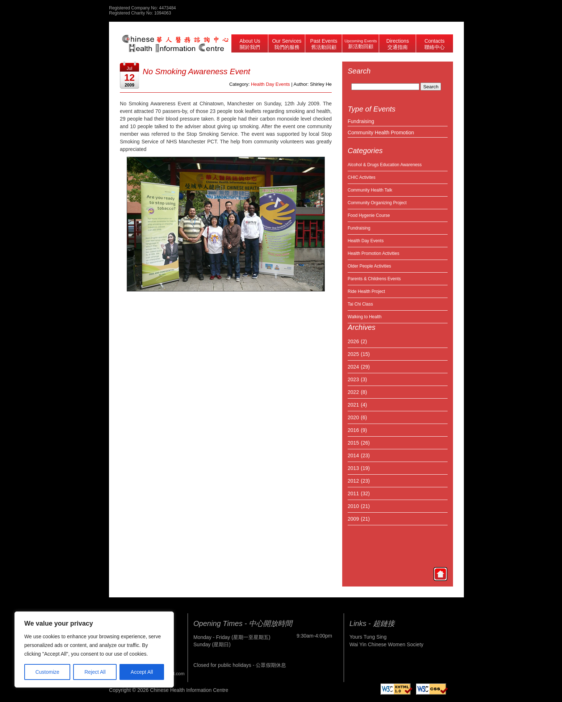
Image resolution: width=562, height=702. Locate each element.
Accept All (142, 672)
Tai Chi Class (360, 304)
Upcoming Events (360, 44)
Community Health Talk (370, 190)
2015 (353, 443)
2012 (353, 481)
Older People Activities (369, 266)
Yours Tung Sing (367, 637)
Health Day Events (365, 240)
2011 (353, 493)
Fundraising (361, 121)
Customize (47, 672)
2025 (353, 354)
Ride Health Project (366, 291)
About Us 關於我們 (249, 44)
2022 (353, 392)
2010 (353, 506)
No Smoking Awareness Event (196, 71)
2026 (353, 341)
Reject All (94, 672)
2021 (353, 405)
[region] (94, 649)
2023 (353, 379)
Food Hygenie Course (369, 215)
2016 (353, 430)
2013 (353, 468)
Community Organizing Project (377, 202)
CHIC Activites (362, 177)
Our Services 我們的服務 (286, 44)
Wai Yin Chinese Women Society (386, 644)
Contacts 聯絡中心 (434, 44)
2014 (353, 455)
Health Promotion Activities (373, 253)
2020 (353, 417)
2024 (353, 367)
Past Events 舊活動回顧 (323, 44)
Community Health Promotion (381, 132)
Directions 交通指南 (397, 44)
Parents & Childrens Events (374, 278)
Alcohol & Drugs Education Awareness (385, 164)
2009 (353, 519)
